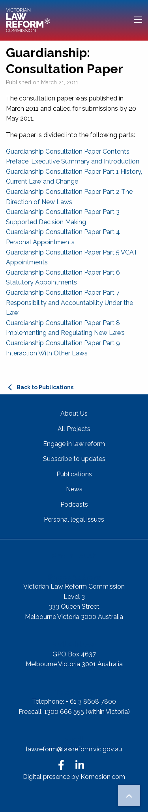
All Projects (74, 429)
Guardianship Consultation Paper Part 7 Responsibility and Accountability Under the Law (69, 302)
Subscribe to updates (74, 459)
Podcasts (74, 504)
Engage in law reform (74, 444)
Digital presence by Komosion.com (74, 776)
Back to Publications (45, 387)
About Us (74, 413)
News (74, 489)
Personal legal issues (74, 519)
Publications (74, 474)
